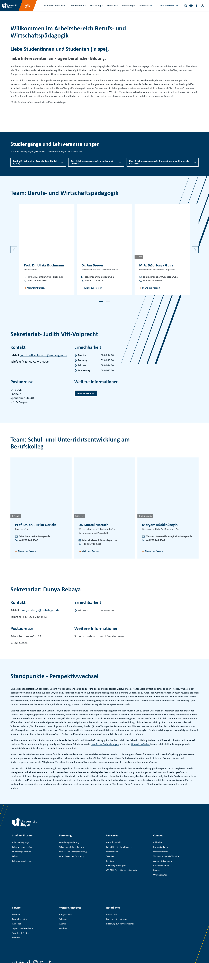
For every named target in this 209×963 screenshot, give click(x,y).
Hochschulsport (160, 852)
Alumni (62, 905)
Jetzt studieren (167, 5)
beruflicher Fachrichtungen (105, 744)
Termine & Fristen (20, 914)
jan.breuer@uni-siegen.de (99, 277)
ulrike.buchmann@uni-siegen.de (45, 277)
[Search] (185, 5)
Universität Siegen (30, 941)
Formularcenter (19, 900)
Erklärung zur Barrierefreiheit (120, 905)
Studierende (77, 5)
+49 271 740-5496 (91, 544)
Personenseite (84, 393)
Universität (143, 5)
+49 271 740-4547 (28, 540)
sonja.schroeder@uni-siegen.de (160, 277)
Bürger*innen (65, 895)
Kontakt (156, 870)
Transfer (111, 5)
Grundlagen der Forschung (71, 856)
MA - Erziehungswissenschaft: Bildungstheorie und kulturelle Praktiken (159, 162)
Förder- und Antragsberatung (73, 852)
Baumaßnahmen (161, 866)
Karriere (110, 861)
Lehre (15, 856)
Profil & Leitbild (113, 842)
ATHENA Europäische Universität (121, 870)
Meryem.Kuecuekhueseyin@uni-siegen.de (169, 536)
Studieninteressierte (54, 5)
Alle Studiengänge (20, 842)
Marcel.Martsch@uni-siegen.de (99, 540)
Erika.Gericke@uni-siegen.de (34, 536)
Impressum (111, 895)
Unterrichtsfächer (140, 744)
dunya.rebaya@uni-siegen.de (40, 610)
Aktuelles (16, 905)
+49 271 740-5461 (152, 280)
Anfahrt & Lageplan (162, 861)
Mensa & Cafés (160, 847)
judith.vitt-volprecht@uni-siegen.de (43, 355)
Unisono (16, 895)
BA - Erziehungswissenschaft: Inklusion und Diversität (92, 162)
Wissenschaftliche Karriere (71, 847)
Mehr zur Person (36, 288)
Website (16, 919)
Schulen (62, 900)
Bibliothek (158, 842)
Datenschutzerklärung (116, 900)
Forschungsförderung (69, 842)
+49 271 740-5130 (94, 280)
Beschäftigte (128, 5)
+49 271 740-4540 (155, 540)
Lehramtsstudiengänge (23, 847)
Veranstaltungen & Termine (166, 856)
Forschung (95, 5)
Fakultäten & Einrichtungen (119, 847)
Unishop (63, 909)
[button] (197, 5)
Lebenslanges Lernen (22, 861)
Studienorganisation (21, 852)
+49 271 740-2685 (37, 280)
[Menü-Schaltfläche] (202, 5)
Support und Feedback (22, 909)
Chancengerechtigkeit (116, 866)
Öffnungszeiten (160, 875)
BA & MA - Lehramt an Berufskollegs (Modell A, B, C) (35, 162)
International (112, 852)
